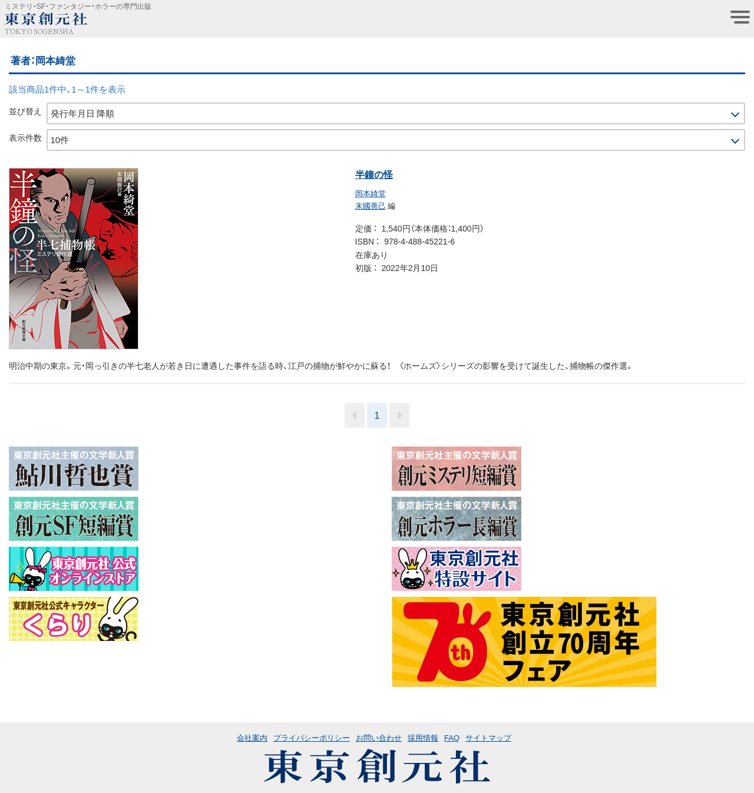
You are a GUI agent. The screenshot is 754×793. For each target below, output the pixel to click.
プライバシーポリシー (311, 737)
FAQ (451, 737)
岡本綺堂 (370, 193)
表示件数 (25, 137)
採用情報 (423, 737)
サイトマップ (488, 737)
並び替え (25, 111)
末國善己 (370, 205)
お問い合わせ (379, 737)
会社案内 (252, 737)
